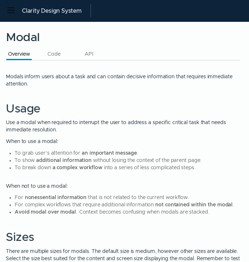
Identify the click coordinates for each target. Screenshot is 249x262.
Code (54, 54)
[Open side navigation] (11, 11)
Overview (19, 54)
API (89, 54)
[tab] (19, 53)
